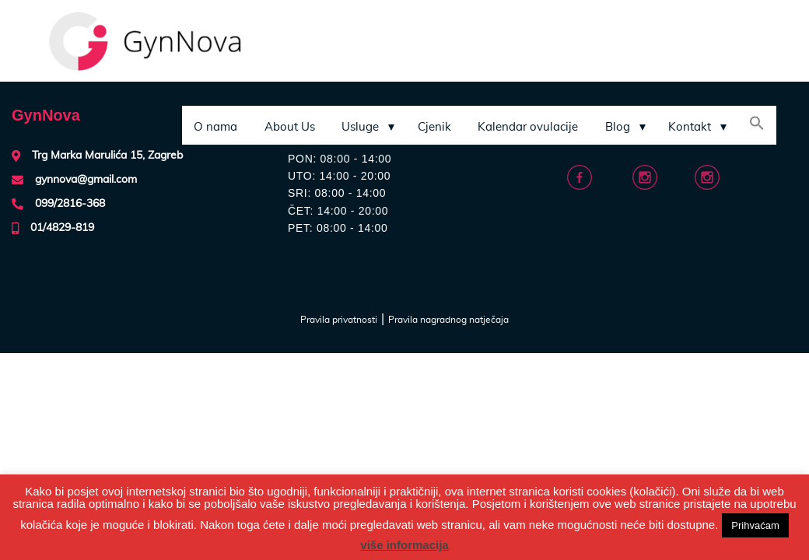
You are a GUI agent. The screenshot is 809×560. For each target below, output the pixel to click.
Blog (617, 127)
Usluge (360, 127)
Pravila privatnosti (338, 319)
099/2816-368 (70, 203)
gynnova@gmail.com (86, 179)
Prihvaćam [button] (755, 525)
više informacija (404, 544)
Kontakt (689, 127)
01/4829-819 (62, 227)
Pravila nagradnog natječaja (448, 319)
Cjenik (434, 127)
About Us (289, 127)
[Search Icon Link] (756, 125)
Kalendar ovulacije (528, 127)
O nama (215, 127)
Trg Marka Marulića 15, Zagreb (107, 155)
